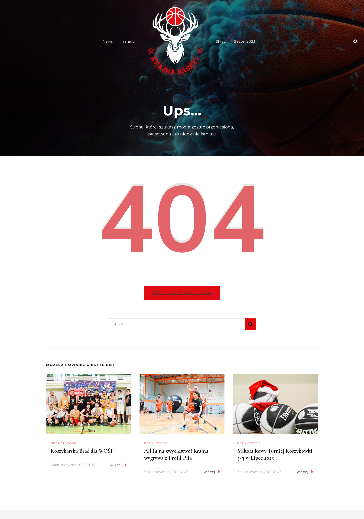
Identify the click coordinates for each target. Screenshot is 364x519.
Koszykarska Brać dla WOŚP (82, 451)
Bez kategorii (63, 443)
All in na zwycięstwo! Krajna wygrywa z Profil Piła (176, 454)
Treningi (128, 41)
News (108, 41)
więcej (118, 464)
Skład (221, 41)
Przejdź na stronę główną (182, 293)
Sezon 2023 (244, 41)
